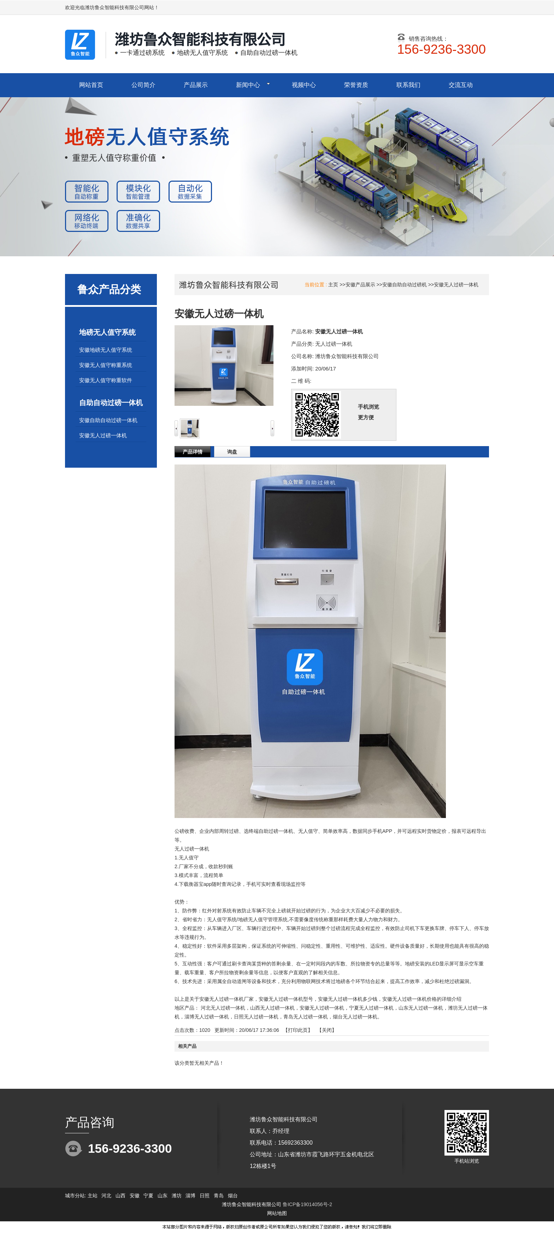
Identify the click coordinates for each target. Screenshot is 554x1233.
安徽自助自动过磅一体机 (108, 420)
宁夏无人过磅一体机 (371, 1008)
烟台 (233, 1195)
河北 (106, 1195)
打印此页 (298, 1030)
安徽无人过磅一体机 (456, 284)
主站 (92, 1195)
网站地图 (277, 1213)
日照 (205, 1195)
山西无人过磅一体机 (272, 1008)
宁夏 (148, 1195)
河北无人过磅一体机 (223, 1008)
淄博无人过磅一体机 (206, 1016)
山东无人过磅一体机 (421, 1008)
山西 (120, 1195)
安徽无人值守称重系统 (105, 365)
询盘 (232, 452)
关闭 (327, 1030)
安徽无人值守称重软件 (105, 380)
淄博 (190, 1195)
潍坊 (177, 1195)
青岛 (219, 1195)
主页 (333, 284)
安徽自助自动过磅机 (404, 284)
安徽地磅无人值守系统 (105, 350)
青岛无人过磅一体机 (305, 1016)
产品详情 (192, 452)
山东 (162, 1195)
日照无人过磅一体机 (256, 1016)
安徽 (135, 1195)
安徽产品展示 (360, 284)
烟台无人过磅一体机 (355, 1016)
